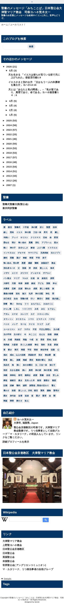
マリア (17, 278)
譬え (53, 385)
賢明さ (56, 390)
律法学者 (44, 350)
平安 (29, 350)
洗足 (50, 360)
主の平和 (7, 334)
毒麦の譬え (41, 360)
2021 (9, 139)
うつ (26, 304)
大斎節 (15, 345)
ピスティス (41, 319)
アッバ (15, 237)
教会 (53, 263)
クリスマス (35, 237)
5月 (11, 70)
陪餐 (5, 304)
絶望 (35, 375)
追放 (27, 396)
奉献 (25, 258)
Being (19, 304)
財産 (14, 390)
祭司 (20, 375)
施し (12, 360)
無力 (24, 294)
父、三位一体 (41, 365)
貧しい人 (44, 268)
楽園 (18, 360)
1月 (11, 114)
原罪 (52, 278)
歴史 (31, 360)
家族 (56, 345)
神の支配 (39, 294)
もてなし (51, 309)
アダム (6, 314)
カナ (33, 314)
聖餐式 (17, 227)
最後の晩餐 (8, 294)
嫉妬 (33, 283)
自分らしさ (23, 248)
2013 (9, 175)
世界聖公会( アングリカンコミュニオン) (24, 565)
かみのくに (48, 304)
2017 (9, 157)
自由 (16, 299)
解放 (33, 248)
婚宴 (27, 283)
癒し (57, 232)
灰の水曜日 (28, 365)
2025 (9, 120)
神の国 (28, 232)
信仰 (55, 227)
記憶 (5, 385)
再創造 (17, 340)
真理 (31, 370)
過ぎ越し (56, 299)
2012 (9, 180)
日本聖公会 (9, 553)
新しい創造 (45, 288)
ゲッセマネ (35, 273)
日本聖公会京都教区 (13, 549)
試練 (12, 385)
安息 (50, 345)
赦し (5, 232)
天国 (14, 283)
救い (5, 248)
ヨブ (20, 329)
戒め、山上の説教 (18, 355)
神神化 (13, 375)
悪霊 (24, 263)
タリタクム (21, 319)
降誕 (5, 401)
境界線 (6, 345)
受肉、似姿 (52, 340)
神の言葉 (48, 370)
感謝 (30, 263)
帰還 (23, 350)
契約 (43, 345)
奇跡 (20, 283)
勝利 (5, 258)
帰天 (16, 350)
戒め (5, 355)
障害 (12, 401)
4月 (11, 101)
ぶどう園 (41, 248)
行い (33, 299)
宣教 (48, 283)
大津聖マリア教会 (12, 541)
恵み (56, 242)
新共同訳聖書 (10, 208)
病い (24, 370)
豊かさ (6, 390)
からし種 (7, 309)
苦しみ (56, 375)
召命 (45, 237)
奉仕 (37, 345)
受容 (42, 340)
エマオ (15, 314)
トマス (31, 319)
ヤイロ (32, 324)
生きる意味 (15, 370)
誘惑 (48, 299)
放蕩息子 (45, 263)
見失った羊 (30, 380)
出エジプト (56, 253)
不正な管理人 (45, 329)
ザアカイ (47, 273)
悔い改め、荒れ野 (11, 263)
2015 (9, 166)
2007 (9, 185)
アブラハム (47, 242)
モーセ (23, 324)
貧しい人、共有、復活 (28, 390)
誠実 (25, 385)
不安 (35, 329)
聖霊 (48, 227)
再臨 (25, 340)
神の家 (38, 370)
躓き (5, 396)
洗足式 (6, 365)
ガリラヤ (24, 273)
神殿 (5, 375)
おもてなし (36, 304)
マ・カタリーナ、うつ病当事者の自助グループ (28, 569)
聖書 (42, 375)
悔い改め (22, 242)
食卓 (52, 268)
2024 (9, 125)
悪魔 (31, 242)
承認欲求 (32, 355)
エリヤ (15, 273)
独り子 (52, 365)
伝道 (33, 278)
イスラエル (52, 248)
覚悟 (39, 380)
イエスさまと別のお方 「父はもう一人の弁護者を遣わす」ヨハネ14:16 (34, 83)
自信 (48, 375)
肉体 (35, 268)
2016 (9, 162)
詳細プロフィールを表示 (16, 441)
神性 (56, 370)
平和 (38, 258)
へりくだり (27, 309)
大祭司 (6, 283)
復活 (10, 227)
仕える (42, 334)
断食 (5, 360)
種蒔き (28, 375)
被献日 (13, 380)
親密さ (47, 380)
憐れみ (28, 288)
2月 (11, 110)
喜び (18, 258)
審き (10, 350)
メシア (15, 324)
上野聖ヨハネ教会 (12, 545)
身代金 (13, 396)
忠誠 (20, 288)
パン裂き (7, 278)
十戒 (31, 340)
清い (18, 365)
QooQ (37, 602)
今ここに (33, 334)
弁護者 (6, 288)
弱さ (14, 242)
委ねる (6, 242)
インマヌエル (9, 253)
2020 (9, 143)
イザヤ (6, 273)
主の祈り (17, 334)
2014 (9, 171)
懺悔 (37, 263)
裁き (20, 380)
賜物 (49, 390)
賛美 (42, 390)
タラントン (8, 319)
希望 (31, 258)
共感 (10, 340)
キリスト (24, 237)
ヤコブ (40, 324)
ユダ (48, 324)
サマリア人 (33, 253)
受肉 (12, 232)
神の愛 (34, 227)
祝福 (24, 268)
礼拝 (31, 294)
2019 (9, 148)
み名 (37, 309)
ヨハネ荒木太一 (25, 419)
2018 (9, 152)
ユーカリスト (9, 329)
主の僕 (56, 329)
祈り (42, 227)
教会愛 (48, 355)
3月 (11, 105)
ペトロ (6, 324)
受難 (12, 258)
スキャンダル (43, 314)
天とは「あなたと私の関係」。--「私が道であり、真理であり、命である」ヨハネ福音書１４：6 (33, 92)
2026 (9, 66)
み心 (43, 309)
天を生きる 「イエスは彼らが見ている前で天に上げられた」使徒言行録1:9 (34, 76)
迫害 (20, 396)
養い (12, 304)
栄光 (18, 294)
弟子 (44, 258)
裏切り (40, 299)
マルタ (25, 278)
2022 (9, 134)
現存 (5, 370)
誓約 (18, 385)
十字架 (26, 227)
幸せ (55, 283)
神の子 (13, 248)
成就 (35, 288)
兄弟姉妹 (44, 253)
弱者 (36, 350)
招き (41, 355)
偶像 (56, 334)
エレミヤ (24, 314)
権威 (25, 360)
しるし (17, 309)
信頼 (50, 334)
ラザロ (27, 329)
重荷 (44, 396)
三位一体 (37, 232)
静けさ (19, 401)
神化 (48, 294)
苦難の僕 (24, 299)
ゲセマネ (21, 253)
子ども (41, 283)
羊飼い (6, 237)
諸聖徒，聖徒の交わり (39, 385)
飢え (27, 401)
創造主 (45, 278)
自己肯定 (7, 299)
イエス (19, 232)
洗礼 (37, 242)
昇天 (46, 232)
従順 (53, 350)
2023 (9, 129)
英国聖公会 (9, 557)
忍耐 (14, 288)
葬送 (5, 380)
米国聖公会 (9, 561)
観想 (54, 380)
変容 (56, 237)
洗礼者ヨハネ (9, 268)
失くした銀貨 (26, 345)
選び (38, 396)
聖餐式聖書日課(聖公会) (15, 204)
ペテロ (52, 319)
